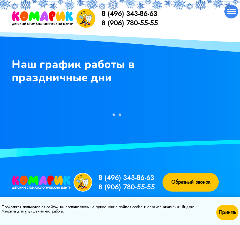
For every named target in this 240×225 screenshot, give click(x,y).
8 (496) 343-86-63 (129, 13)
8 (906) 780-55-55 (130, 23)
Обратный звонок (191, 182)
